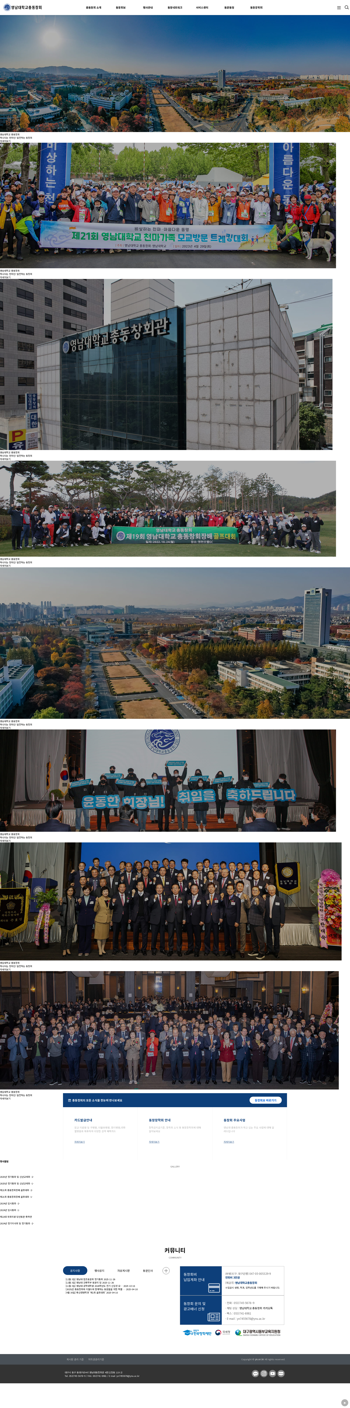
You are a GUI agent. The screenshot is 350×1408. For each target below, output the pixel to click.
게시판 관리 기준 (75, 1359)
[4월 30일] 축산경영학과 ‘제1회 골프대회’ (86, 1292)
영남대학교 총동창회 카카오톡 (256, 1308)
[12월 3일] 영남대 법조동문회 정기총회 (84, 1279)
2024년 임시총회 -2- (10, 1203)
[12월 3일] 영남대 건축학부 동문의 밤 (84, 1282)
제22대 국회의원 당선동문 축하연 (16, 1216)
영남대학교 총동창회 (10, 134)
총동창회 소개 (93, 7)
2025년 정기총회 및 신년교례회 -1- (17, 1183)
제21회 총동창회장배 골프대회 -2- (16, 1190)
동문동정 (229, 7)
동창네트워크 (175, 7)
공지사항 (75, 1270)
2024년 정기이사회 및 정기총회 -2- (17, 1223)
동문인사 (148, 1270)
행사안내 (148, 7)
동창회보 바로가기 (265, 1100)
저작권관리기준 (96, 1359)
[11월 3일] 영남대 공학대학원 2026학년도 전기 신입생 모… (94, 1286)
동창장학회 (256, 7)
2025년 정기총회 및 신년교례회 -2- (17, 1176)
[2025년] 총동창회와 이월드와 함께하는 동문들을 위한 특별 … (95, 1289)
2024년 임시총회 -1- (10, 1210)
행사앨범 (4, 1161)
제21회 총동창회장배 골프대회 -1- (16, 1196)
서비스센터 (202, 7)
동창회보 (121, 7)
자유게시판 (123, 1270)
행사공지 (99, 1270)
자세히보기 (5, 141)
